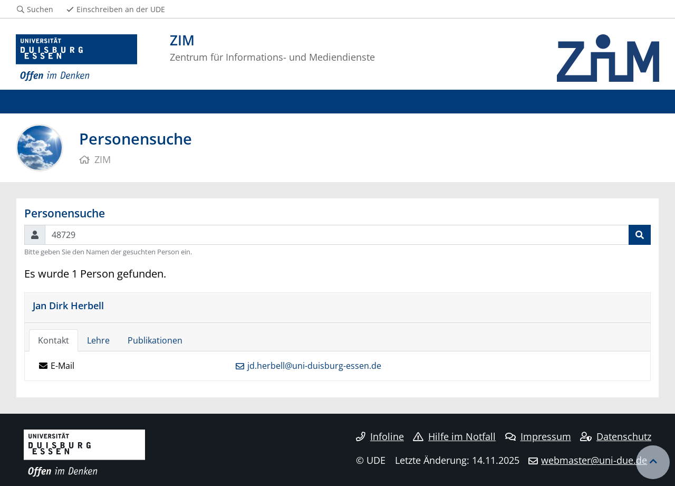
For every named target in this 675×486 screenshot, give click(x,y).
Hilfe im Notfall (454, 436)
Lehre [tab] (98, 340)
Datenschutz (615, 436)
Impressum (538, 436)
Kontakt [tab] (53, 340)
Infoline (380, 436)
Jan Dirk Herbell (68, 305)
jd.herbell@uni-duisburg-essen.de (314, 365)
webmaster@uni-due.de (594, 460)
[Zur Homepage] (76, 58)
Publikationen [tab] (155, 340)
